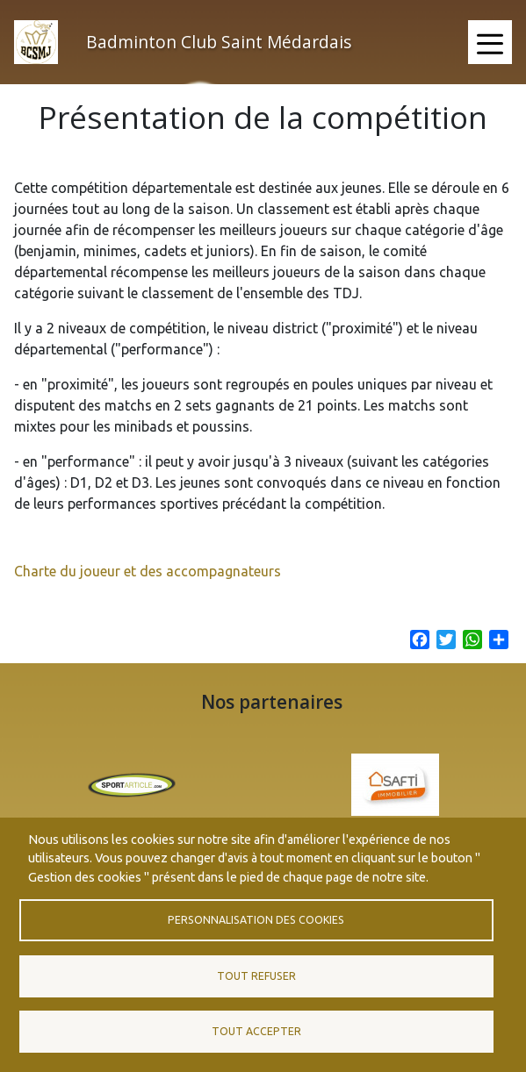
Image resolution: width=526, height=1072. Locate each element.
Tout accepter (256, 1031)
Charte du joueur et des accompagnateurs (147, 587)
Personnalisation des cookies (256, 919)
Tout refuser (256, 976)
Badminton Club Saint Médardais (218, 42)
